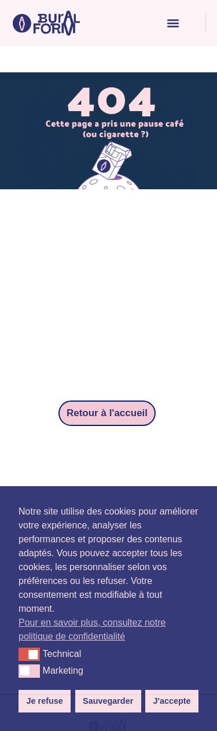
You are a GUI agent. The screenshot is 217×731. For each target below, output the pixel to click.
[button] (172, 23)
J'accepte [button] (171, 701)
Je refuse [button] (45, 701)
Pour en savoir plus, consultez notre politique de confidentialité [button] (92, 629)
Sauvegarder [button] (108, 701)
